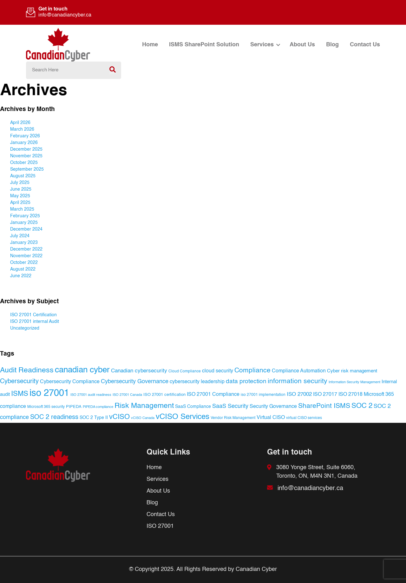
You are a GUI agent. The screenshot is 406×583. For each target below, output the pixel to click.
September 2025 (27, 169)
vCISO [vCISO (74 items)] (119, 417)
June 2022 (20, 276)
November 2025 (26, 156)
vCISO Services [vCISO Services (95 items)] (182, 417)
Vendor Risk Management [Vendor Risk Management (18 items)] (233, 418)
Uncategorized (24, 328)
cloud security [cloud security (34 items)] (217, 371)
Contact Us (365, 45)
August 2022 (23, 269)
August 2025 (23, 176)
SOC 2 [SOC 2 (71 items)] (361, 406)
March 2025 (22, 209)
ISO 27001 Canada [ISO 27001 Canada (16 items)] (127, 395)
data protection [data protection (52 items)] (246, 381)
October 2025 (24, 162)
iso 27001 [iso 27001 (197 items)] (49, 393)
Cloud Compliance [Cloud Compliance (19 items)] (184, 371)
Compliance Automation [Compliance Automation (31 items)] (299, 371)
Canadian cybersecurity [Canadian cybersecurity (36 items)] (139, 371)
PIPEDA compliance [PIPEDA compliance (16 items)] (98, 407)
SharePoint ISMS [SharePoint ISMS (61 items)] (324, 406)
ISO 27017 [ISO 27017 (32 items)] (325, 394)
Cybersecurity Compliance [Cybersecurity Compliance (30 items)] (70, 381)
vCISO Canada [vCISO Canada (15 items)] (142, 418)
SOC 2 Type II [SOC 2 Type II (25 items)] (94, 418)
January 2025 (24, 222)
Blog (332, 45)
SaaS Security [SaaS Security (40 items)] (230, 406)
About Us (302, 45)
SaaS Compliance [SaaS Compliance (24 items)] (193, 406)
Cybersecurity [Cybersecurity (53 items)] (19, 381)
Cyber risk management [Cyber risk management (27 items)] (352, 371)
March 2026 (22, 129)
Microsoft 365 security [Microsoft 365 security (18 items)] (46, 407)
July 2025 (19, 182)
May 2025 (20, 196)
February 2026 (25, 136)
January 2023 (24, 242)
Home (150, 45)
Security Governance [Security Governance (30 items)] (273, 406)
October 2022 (24, 262)
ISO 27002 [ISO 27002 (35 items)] (299, 394)
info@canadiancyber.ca (64, 15)
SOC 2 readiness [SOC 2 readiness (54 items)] (54, 417)
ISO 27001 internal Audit (34, 321)
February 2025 (25, 216)
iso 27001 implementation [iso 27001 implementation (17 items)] (263, 395)
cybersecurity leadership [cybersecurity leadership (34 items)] (197, 381)
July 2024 (19, 236)
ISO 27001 (160, 526)
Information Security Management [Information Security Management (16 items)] (354, 382)
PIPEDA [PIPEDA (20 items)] (74, 407)
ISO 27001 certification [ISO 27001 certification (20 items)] (164, 395)
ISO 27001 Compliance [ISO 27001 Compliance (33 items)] (213, 394)
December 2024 (26, 229)
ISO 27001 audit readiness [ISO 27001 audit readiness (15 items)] (90, 394)
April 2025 (20, 202)
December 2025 (26, 149)
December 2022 (26, 249)
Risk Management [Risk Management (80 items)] (144, 406)
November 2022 (26, 256)
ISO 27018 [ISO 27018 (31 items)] (350, 394)
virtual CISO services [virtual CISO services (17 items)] (304, 418)
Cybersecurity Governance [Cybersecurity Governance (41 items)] (134, 381)
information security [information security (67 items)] (297, 381)
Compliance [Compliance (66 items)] (252, 370)
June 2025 (20, 189)
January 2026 (24, 143)
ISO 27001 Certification (33, 315)
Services (262, 45)
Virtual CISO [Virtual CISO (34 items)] (271, 417)
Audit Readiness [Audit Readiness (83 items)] (27, 370)
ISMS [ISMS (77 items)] (19, 393)
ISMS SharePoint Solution (204, 45)
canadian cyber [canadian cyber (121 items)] (82, 370)
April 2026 (20, 123)
